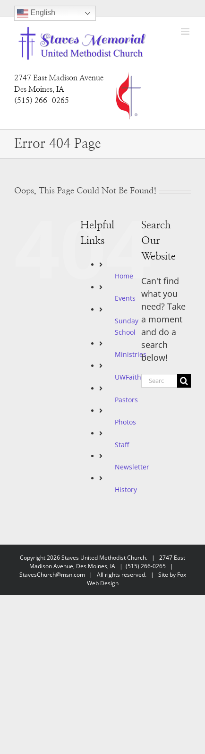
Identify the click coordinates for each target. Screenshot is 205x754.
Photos (125, 421)
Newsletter (132, 466)
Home (124, 275)
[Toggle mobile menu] (186, 31)
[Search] (184, 381)
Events (125, 298)
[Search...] (159, 381)
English (36, 13)
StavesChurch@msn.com (52, 575)
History (126, 489)
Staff (122, 444)
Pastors (126, 399)
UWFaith (128, 377)
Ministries (130, 354)
